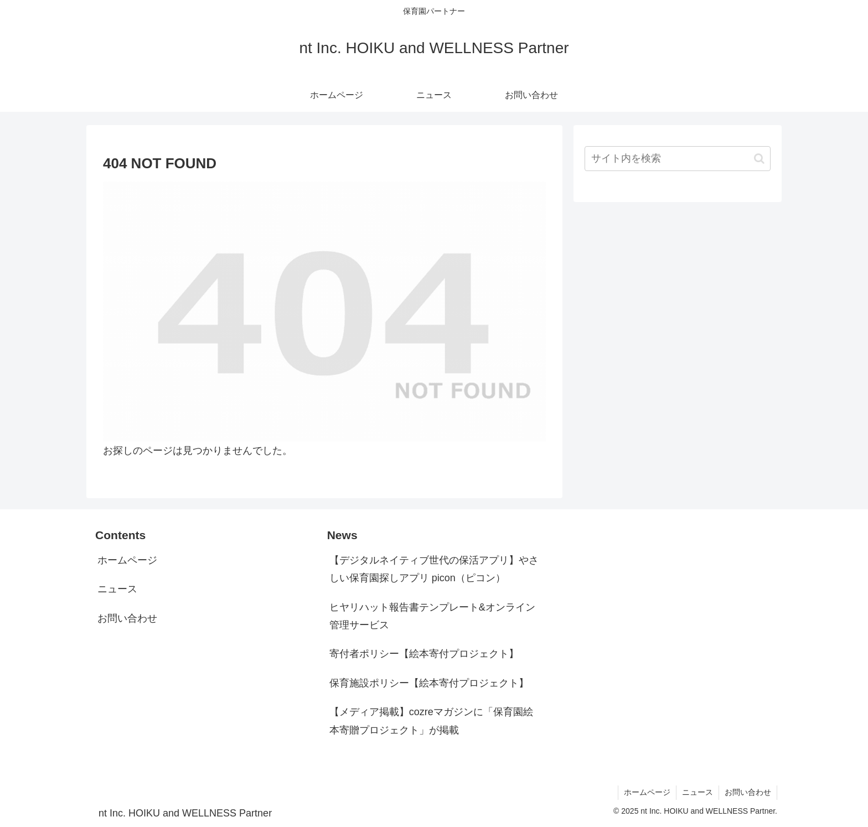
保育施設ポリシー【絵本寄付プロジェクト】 (429, 683)
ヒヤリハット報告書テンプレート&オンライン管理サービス (432, 616)
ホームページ (127, 560)
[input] (678, 158)
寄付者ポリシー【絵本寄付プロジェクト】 (424, 653)
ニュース (117, 589)
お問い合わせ (127, 618)
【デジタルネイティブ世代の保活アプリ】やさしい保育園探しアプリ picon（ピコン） (434, 569)
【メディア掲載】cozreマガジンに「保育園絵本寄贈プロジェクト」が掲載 (431, 720)
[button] (759, 158)
